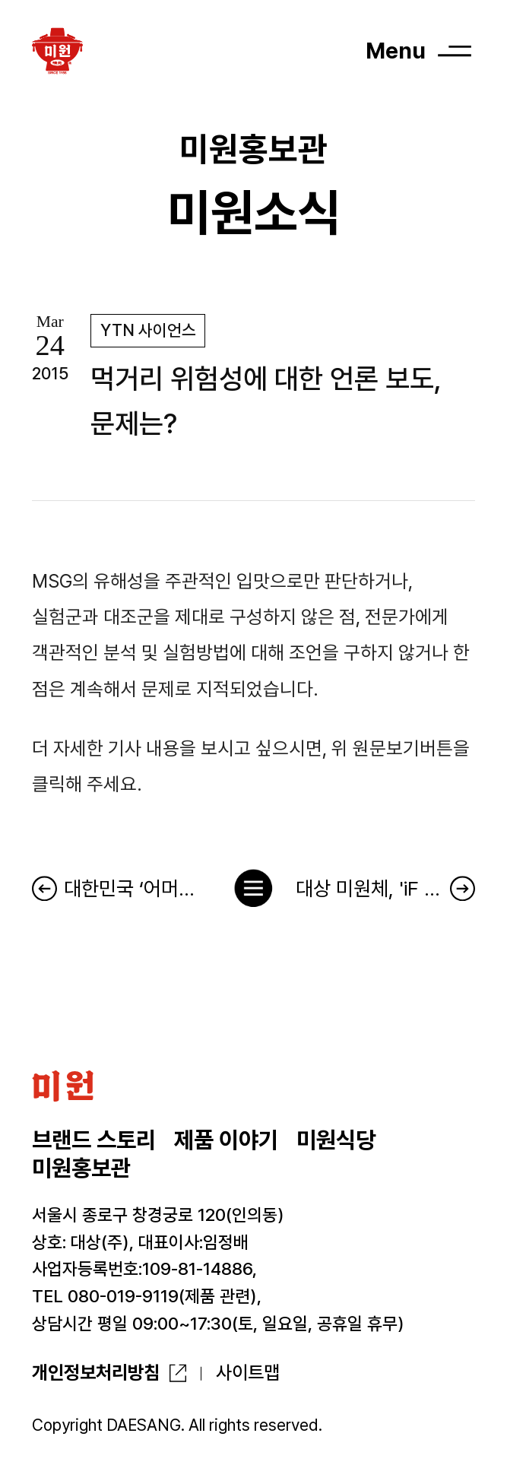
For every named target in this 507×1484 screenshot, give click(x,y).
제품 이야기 (226, 1139)
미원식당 (335, 1139)
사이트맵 (248, 1373)
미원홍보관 (81, 1167)
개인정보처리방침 (96, 1373)
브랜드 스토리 (94, 1139)
